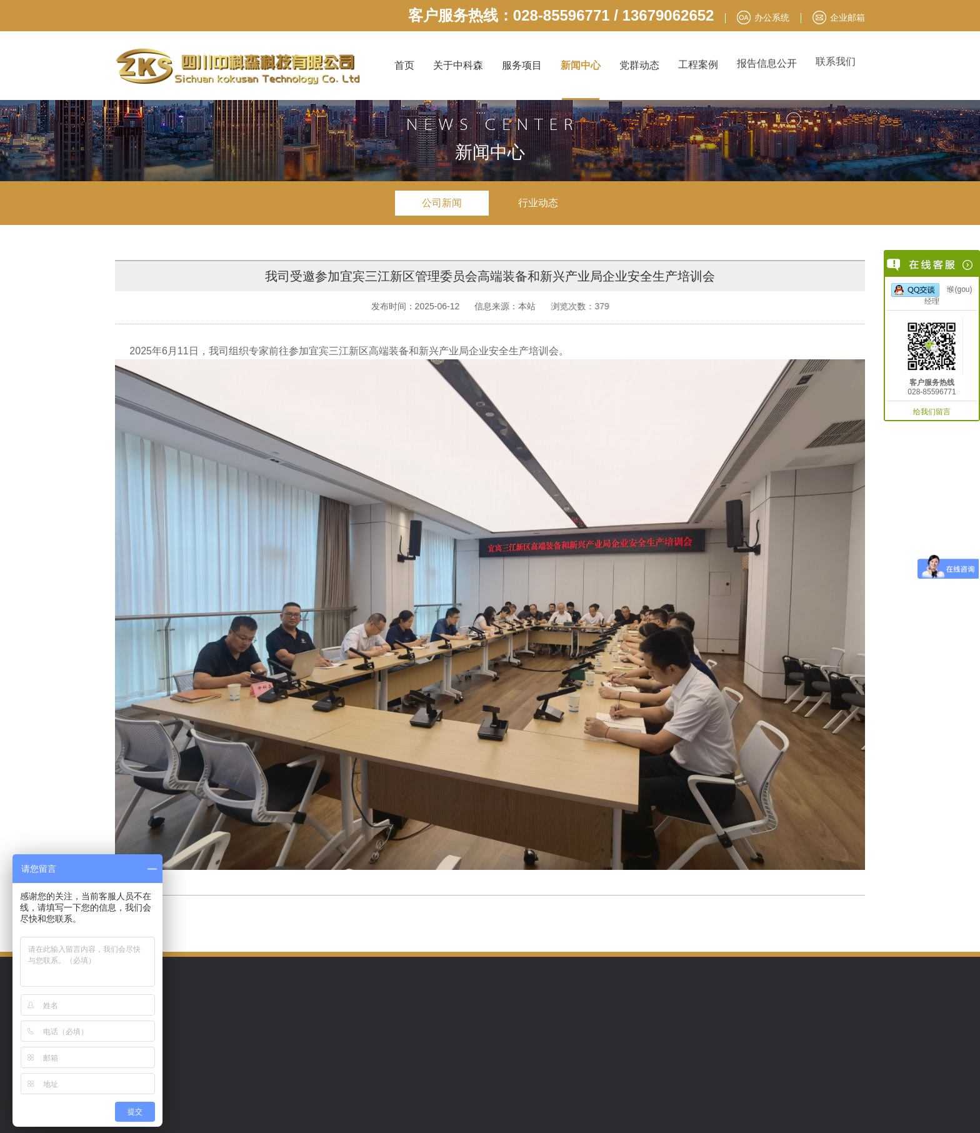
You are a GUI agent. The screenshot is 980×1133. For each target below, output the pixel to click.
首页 (404, 65)
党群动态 (639, 64)
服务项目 (522, 65)
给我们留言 (932, 411)
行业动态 (538, 202)
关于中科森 (458, 65)
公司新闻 (442, 202)
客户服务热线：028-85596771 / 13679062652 (561, 15)
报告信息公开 (767, 61)
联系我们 (836, 57)
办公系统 (771, 17)
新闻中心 (581, 65)
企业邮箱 (847, 17)
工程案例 (698, 62)
